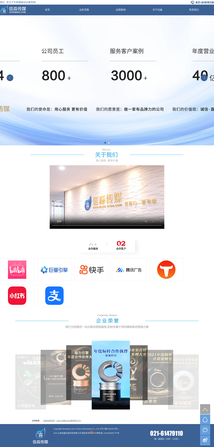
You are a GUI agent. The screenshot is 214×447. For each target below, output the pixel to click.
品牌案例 (121, 9)
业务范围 (84, 9)
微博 (205, 440)
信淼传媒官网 (48, 421)
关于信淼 (157, 9)
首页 (47, 9)
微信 (205, 430)
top (205, 409)
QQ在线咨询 (205, 420)
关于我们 (107, 155)
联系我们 (194, 9)
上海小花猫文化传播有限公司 (68, 421)
